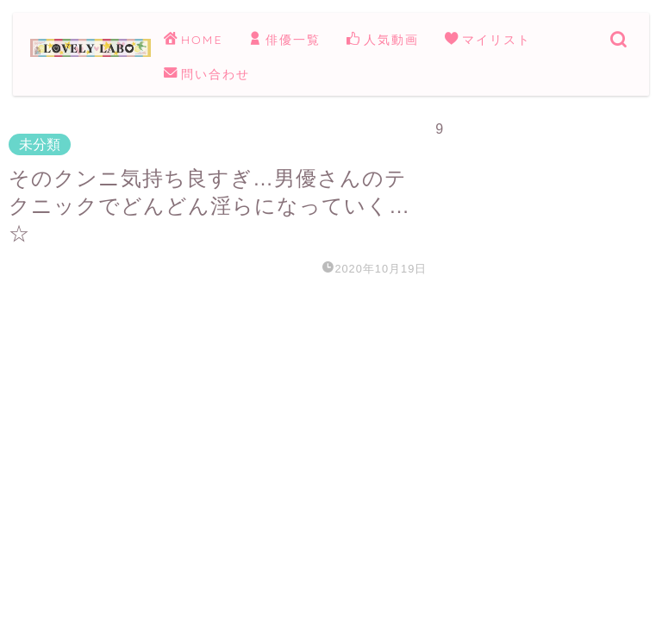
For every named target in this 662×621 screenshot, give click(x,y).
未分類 (39, 144)
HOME (193, 40)
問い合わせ (207, 75)
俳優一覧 (284, 40)
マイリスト (488, 40)
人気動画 (383, 40)
